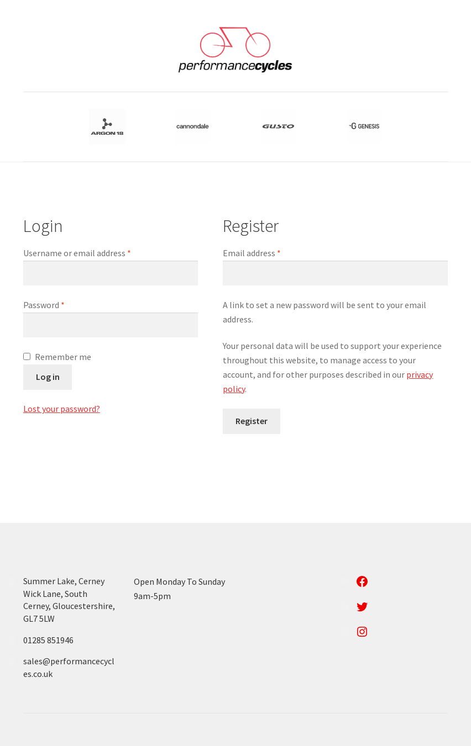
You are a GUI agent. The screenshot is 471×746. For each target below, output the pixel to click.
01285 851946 (48, 640)
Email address (268, 252)
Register (252, 420)
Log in (48, 376)
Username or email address (93, 252)
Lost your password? (61, 408)
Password (60, 304)
